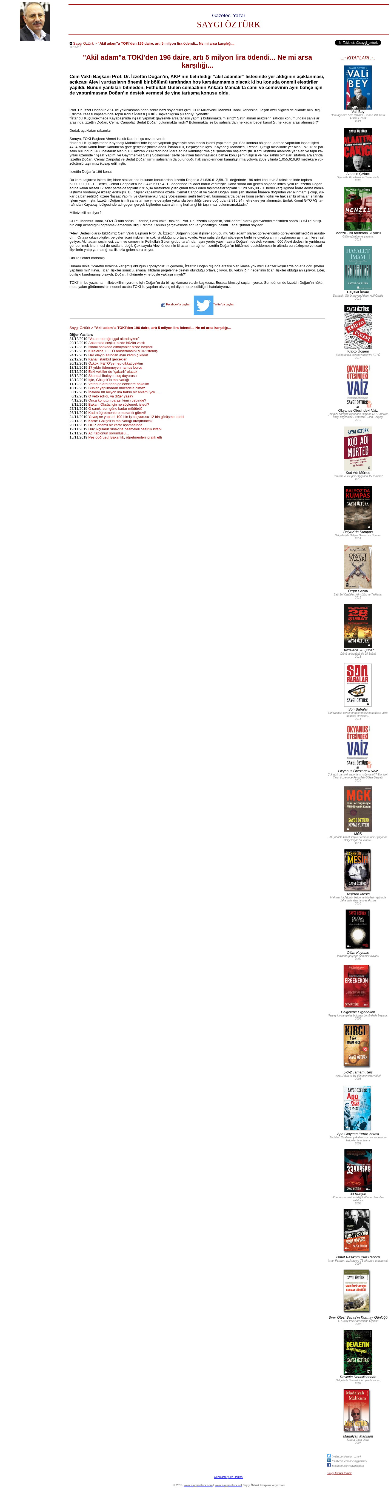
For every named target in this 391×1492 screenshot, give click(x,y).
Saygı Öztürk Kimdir (339, 1473)
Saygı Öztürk (83, 43)
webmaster (221, 1477)
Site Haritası (235, 1477)
